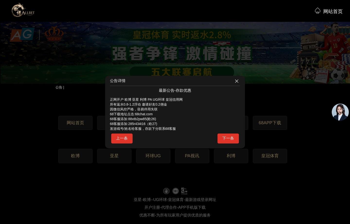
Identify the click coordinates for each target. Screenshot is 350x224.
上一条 (122, 138)
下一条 (228, 138)
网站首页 (333, 11)
